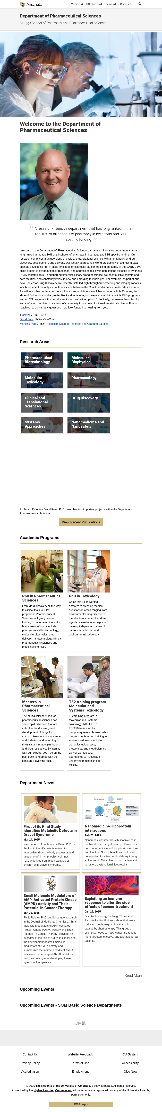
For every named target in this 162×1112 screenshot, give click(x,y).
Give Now (130, 1071)
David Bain (26, 319)
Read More (133, 975)
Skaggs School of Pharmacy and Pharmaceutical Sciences (63, 23)
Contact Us (30, 1054)
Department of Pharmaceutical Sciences (60, 16)
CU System (130, 1054)
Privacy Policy (30, 1063)
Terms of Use (80, 1063)
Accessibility (130, 1063)
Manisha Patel (28, 323)
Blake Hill (25, 314)
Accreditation (30, 1071)
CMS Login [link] (81, 1104)
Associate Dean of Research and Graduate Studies (77, 323)
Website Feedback (80, 1054)
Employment (80, 1071)
